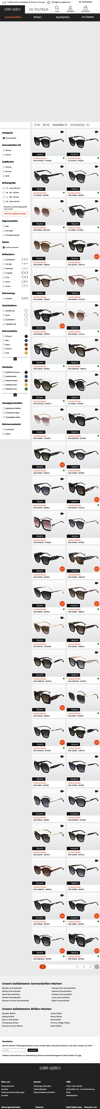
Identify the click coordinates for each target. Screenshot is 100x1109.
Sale (6, 171)
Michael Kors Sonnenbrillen (64, 933)
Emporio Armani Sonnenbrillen (15, 946)
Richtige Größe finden (15, 159)
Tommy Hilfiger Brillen (60, 968)
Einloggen (70, 11)
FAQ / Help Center (74, 1031)
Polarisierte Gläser (11, 358)
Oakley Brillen (8, 961)
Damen (7, 95)
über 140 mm (11, 147)
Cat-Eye (15, 209)
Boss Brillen (56, 965)
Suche (57, 11)
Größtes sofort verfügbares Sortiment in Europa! (26, 2)
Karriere (4, 1034)
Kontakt (4, 1040)
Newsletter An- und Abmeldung (80, 1034)
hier (79, 1000)
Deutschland (87, 2)
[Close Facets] (15, 70)
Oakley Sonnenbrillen (11, 936)
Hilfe (68, 1027)
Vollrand (15, 243)
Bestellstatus (72, 1040)
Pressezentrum (7, 1031)
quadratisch (15, 265)
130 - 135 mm (11, 138)
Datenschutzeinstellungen (12, 1037)
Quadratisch (15, 205)
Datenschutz (11, 1093)
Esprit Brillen (56, 971)
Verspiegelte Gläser (11, 362)
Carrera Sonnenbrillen (11, 942)
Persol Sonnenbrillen (11, 939)
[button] (12, 9)
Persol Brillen (56, 961)
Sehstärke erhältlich (12, 353)
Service (37, 1027)
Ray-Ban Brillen (8, 958)
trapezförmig (15, 269)
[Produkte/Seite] (80, 70)
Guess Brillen (56, 958)
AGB (3, 1093)
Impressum (24, 1093)
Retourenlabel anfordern (44, 1037)
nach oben (93, 1093)
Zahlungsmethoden (42, 1031)
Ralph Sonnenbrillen (61, 946)
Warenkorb (86, 11)
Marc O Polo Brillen (10, 965)
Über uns (5, 1027)
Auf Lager (8, 176)
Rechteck (15, 213)
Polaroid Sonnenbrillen (62, 936)
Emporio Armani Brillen (12, 971)
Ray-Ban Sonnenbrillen (12, 933)
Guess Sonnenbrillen (61, 942)
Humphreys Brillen (10, 968)
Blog (68, 1037)
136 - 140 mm (11, 142)
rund (15, 260)
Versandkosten (40, 1034)
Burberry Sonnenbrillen (62, 939)
